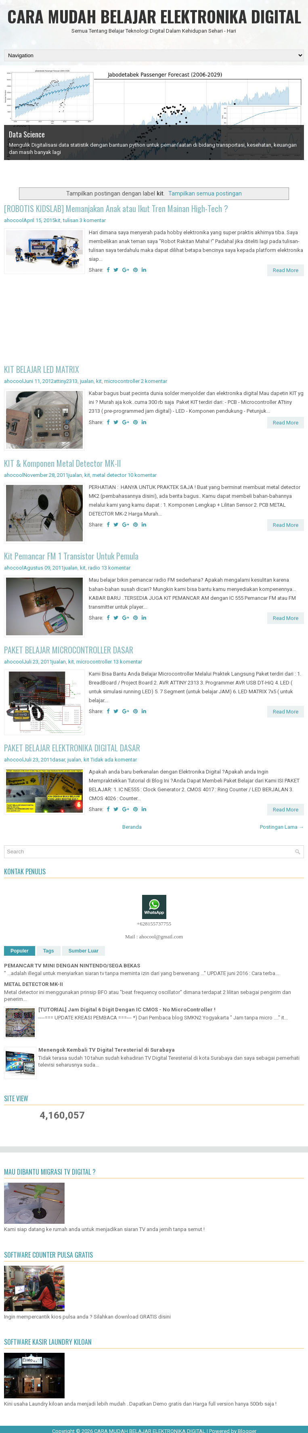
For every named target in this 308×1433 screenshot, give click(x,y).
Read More (285, 270)
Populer (19, 951)
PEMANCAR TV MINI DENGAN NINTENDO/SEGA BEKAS (72, 966)
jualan (87, 381)
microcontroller (122, 381)
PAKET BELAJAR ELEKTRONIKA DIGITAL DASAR (72, 747)
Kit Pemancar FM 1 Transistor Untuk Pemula (71, 555)
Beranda (132, 827)
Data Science (27, 134)
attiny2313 (66, 381)
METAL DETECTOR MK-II (33, 984)
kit (58, 220)
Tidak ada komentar (113, 760)
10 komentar (142, 475)
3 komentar (93, 220)
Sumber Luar (83, 951)
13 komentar (115, 568)
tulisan (70, 220)
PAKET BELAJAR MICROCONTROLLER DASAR (68, 649)
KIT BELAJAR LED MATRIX (41, 369)
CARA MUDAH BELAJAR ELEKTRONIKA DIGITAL (154, 16)
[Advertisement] (154, 321)
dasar (58, 760)
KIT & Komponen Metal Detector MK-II (62, 463)
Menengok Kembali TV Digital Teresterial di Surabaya (106, 1050)
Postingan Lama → (282, 827)
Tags (48, 951)
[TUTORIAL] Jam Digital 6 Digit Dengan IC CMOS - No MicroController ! (127, 1010)
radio (94, 568)
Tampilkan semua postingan (205, 193)
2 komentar (154, 381)
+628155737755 (154, 924)
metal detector (109, 475)
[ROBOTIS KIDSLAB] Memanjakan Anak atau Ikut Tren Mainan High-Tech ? (116, 208)
